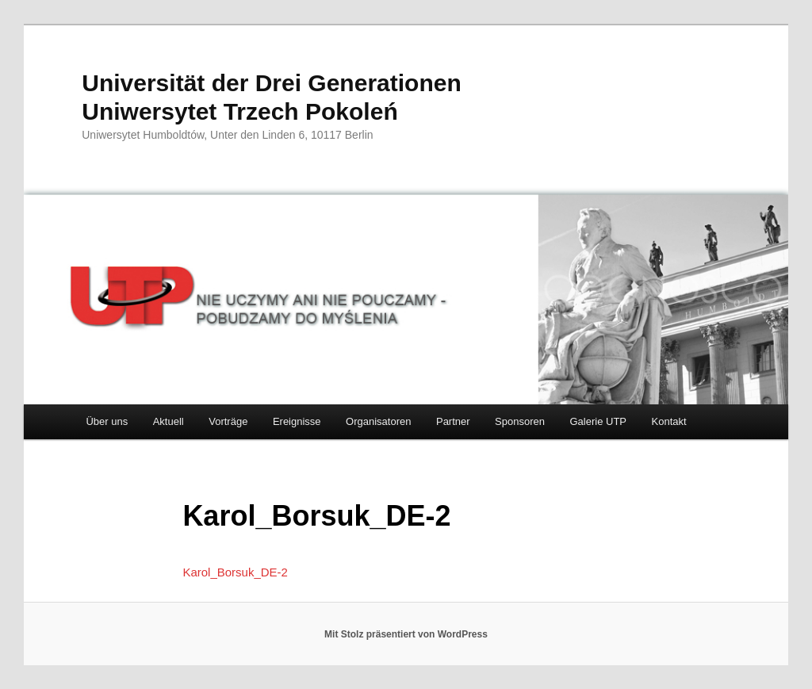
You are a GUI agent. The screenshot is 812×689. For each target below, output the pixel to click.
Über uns (107, 421)
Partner (453, 421)
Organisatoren (378, 421)
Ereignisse (297, 421)
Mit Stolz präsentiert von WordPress (406, 634)
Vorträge (228, 421)
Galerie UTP (598, 421)
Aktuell (168, 421)
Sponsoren (520, 421)
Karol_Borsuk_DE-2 (235, 572)
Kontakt (669, 421)
